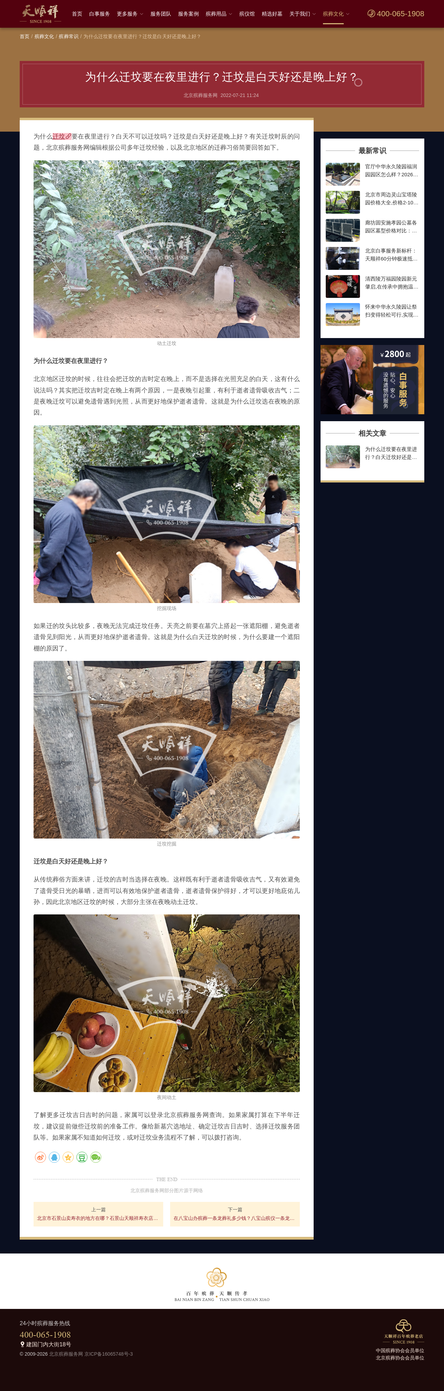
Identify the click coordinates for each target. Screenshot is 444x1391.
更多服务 (127, 14)
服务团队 (160, 14)
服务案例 (188, 14)
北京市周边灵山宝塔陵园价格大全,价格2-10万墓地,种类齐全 (391, 202)
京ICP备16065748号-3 (108, 1354)
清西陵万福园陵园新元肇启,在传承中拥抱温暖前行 (391, 286)
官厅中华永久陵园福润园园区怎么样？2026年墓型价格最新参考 (391, 174)
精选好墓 (272, 14)
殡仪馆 (247, 14)
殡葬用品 (216, 14)
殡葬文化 (333, 14)
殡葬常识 (68, 36)
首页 (77, 14)
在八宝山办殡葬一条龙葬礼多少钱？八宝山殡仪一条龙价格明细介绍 (235, 1218)
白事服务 (99, 14)
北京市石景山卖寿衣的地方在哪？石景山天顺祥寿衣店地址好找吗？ (98, 1218)
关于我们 (299, 14)
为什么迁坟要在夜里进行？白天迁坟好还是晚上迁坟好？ (391, 457)
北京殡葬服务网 (66, 1354)
